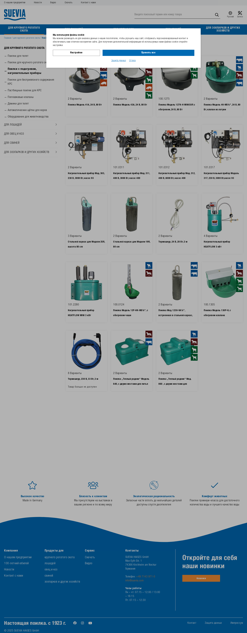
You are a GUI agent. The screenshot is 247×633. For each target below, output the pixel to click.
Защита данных (118, 60)
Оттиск (132, 60)
